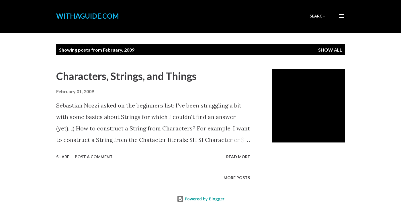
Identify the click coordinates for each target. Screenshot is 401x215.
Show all (330, 49)
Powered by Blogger (200, 199)
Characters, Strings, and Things (126, 76)
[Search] (318, 16)
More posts (237, 177)
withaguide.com (87, 16)
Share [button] (62, 156)
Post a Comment (94, 156)
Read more (238, 156)
